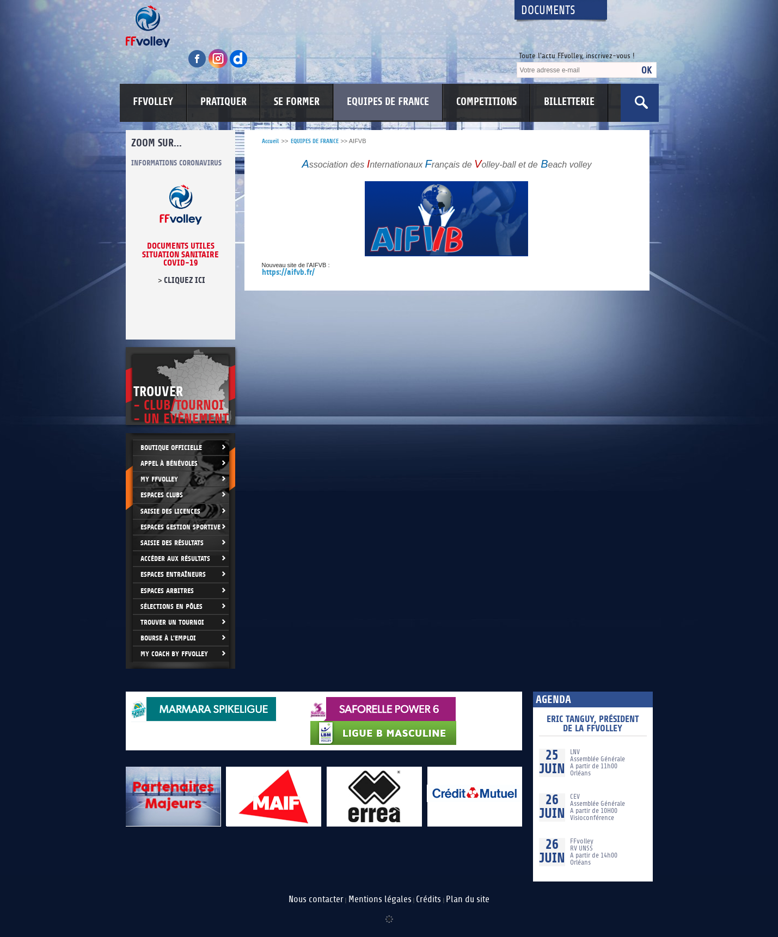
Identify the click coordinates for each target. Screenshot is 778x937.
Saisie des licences (170, 511)
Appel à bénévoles (169, 463)
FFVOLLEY (153, 102)
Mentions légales (380, 899)
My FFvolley (159, 479)
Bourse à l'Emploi (168, 638)
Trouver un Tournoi (172, 622)
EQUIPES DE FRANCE (388, 102)
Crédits (428, 899)
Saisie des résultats (172, 543)
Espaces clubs (161, 495)
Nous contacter (316, 899)
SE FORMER (297, 102)
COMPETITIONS (486, 102)
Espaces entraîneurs (173, 574)
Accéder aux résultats (175, 558)
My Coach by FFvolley (174, 654)
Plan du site (467, 899)
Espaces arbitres (167, 591)
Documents (548, 10)
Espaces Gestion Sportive (180, 527)
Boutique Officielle (171, 447)
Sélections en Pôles (171, 606)
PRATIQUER (223, 102)
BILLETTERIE (569, 102)
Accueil (270, 141)
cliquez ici (184, 280)
